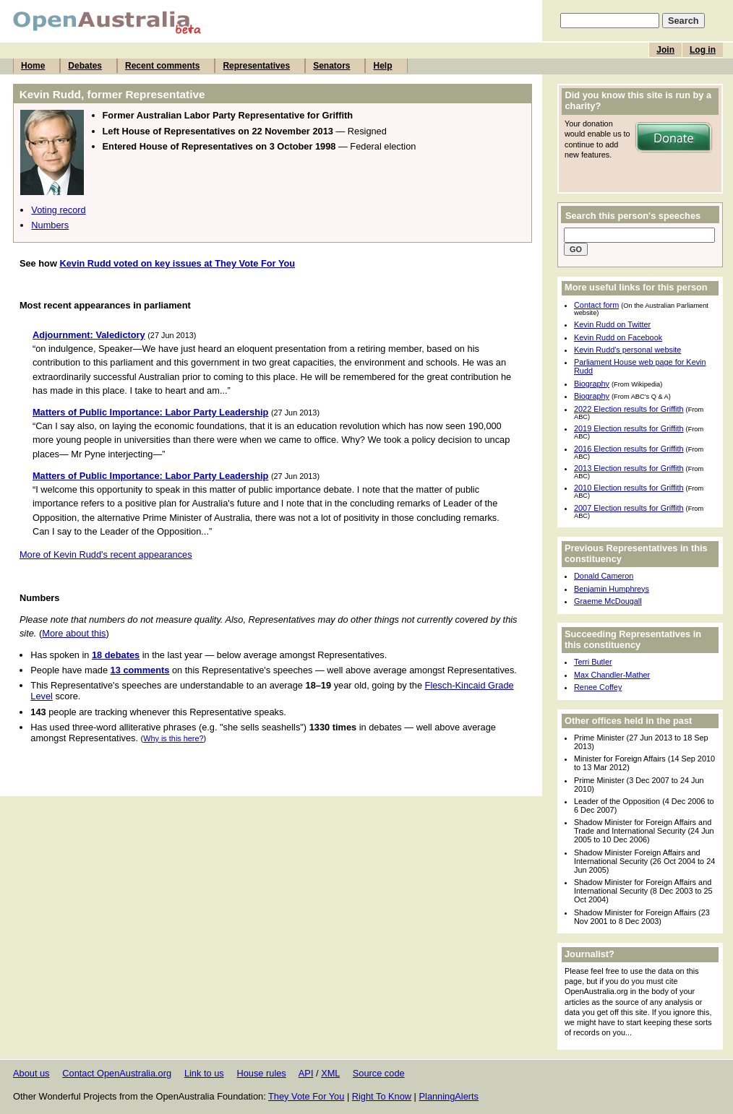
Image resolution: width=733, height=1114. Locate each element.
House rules (261, 1073)
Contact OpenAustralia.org (116, 1073)
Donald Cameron (603, 575)
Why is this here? (173, 738)
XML (330, 1073)
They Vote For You (306, 1096)
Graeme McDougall (608, 601)
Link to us (204, 1073)
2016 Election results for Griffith (629, 448)
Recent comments (162, 66)
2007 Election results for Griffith (629, 508)
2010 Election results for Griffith (629, 487)
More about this (74, 633)
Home (33, 66)
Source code (379, 1073)
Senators (331, 66)
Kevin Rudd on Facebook (618, 337)
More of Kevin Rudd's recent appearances (106, 554)
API (306, 1073)
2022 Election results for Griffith (629, 409)
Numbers (50, 225)
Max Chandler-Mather (612, 674)
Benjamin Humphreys (611, 588)
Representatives (256, 66)
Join (665, 50)
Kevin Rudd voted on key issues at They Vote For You (177, 263)
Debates (85, 66)
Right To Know (381, 1096)
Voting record (58, 209)
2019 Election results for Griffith (629, 428)
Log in (703, 50)
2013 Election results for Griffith (629, 468)
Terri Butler (593, 661)
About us (31, 1073)
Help (382, 66)
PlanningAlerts (449, 1096)
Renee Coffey (598, 687)
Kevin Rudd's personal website (627, 349)
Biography (591, 383)
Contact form (596, 305)
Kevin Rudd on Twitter (612, 324)
